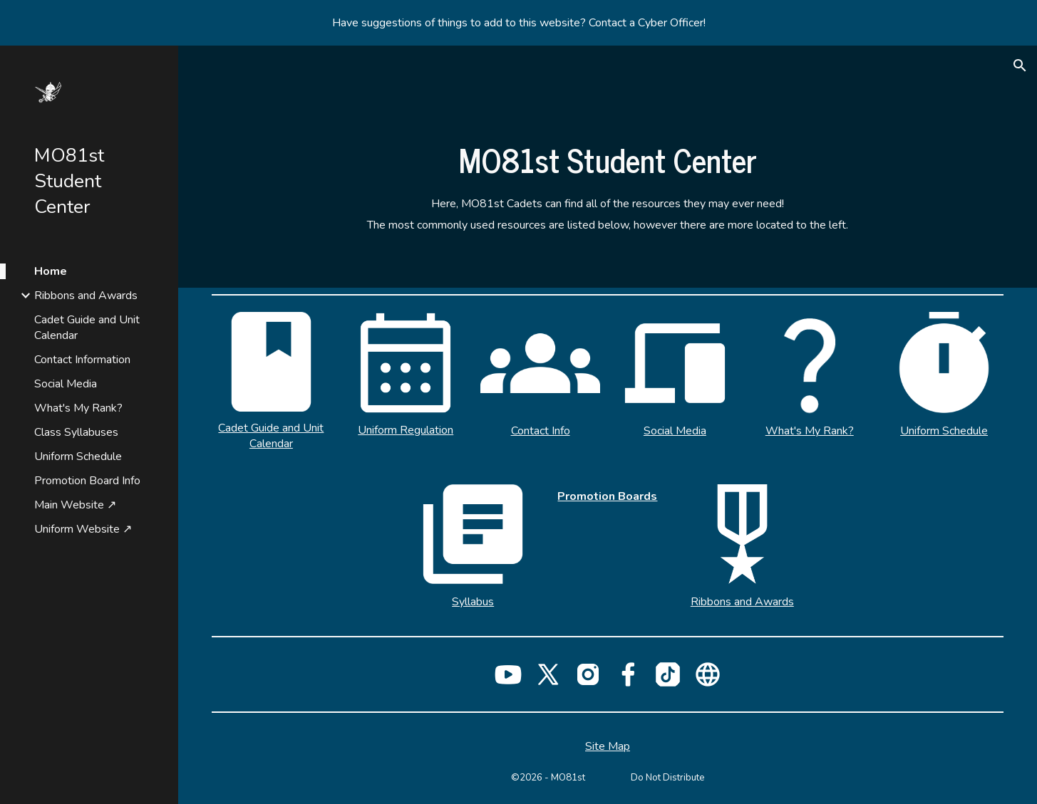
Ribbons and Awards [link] (86, 295)
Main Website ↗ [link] (75, 505)
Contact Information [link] (82, 359)
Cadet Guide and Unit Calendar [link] (87, 327)
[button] (1020, 65)
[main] (608, 159)
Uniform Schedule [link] (78, 456)
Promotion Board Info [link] (87, 481)
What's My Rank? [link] (78, 408)
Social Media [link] (65, 384)
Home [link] (50, 271)
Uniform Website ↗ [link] (83, 529)
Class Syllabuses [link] (76, 432)
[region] (518, 23)
